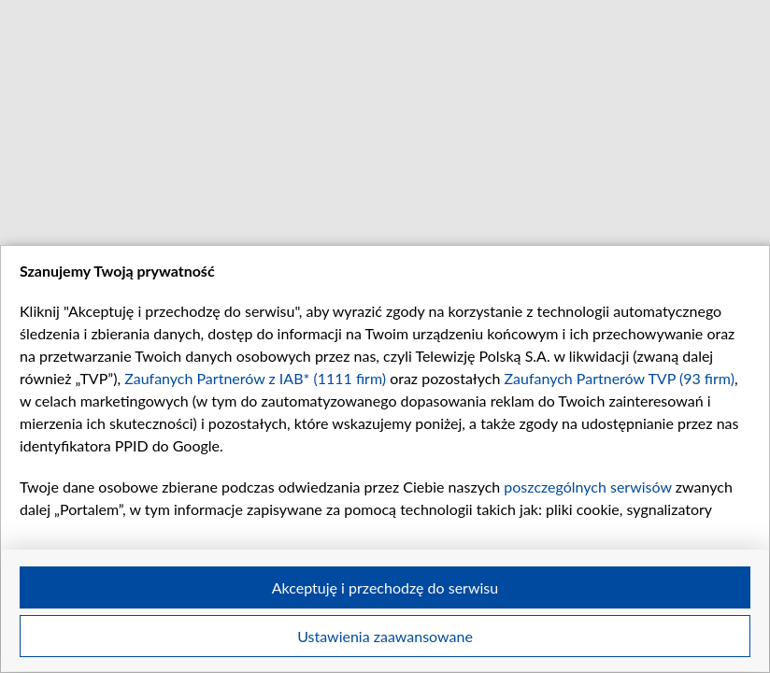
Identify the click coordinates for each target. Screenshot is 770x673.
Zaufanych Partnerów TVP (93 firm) (619, 378)
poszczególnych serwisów (587, 486)
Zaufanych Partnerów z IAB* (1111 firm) (255, 378)
